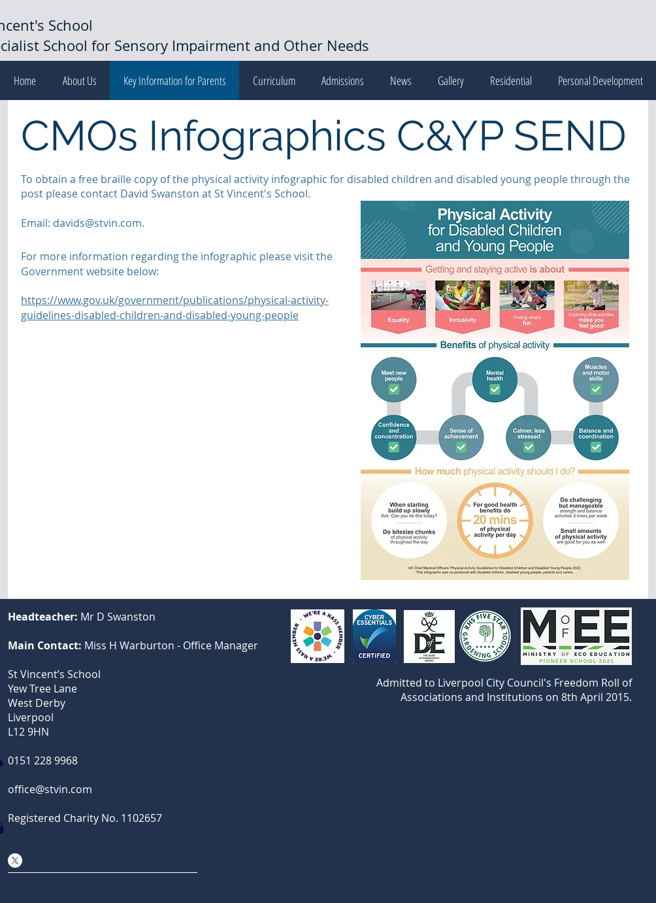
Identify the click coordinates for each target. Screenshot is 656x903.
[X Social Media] (15, 860)
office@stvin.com (50, 789)
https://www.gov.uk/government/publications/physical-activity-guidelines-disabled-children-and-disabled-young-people (175, 307)
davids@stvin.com (97, 223)
